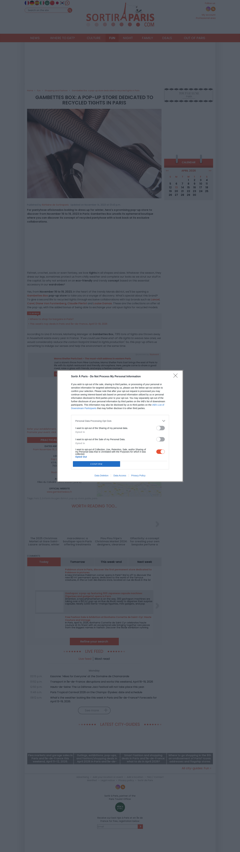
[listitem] (120, 421)
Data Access (119, 475)
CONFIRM (96, 464)
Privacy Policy (138, 475)
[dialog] (120, 426)
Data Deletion (101, 475)
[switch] (160, 428)
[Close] (176, 377)
